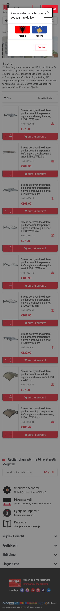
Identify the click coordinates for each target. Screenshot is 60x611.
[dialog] (30, 305)
